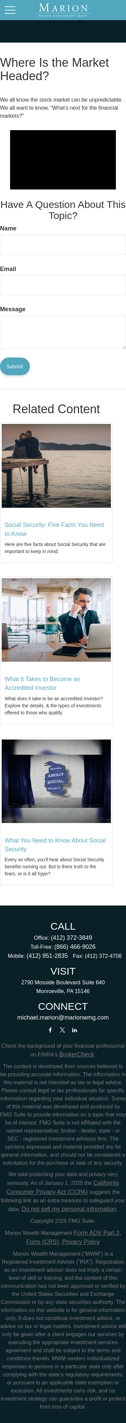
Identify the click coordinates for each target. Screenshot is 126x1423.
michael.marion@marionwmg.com (63, 1017)
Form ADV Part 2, (97, 1232)
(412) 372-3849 (71, 937)
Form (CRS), (43, 1242)
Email (8, 269)
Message (13, 309)
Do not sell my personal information (69, 1209)
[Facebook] (50, 1029)
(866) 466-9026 (75, 946)
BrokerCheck (76, 1054)
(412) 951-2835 (47, 955)
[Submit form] (15, 366)
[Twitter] (62, 1029)
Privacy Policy (80, 1242)
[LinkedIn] (74, 1029)
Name (8, 228)
